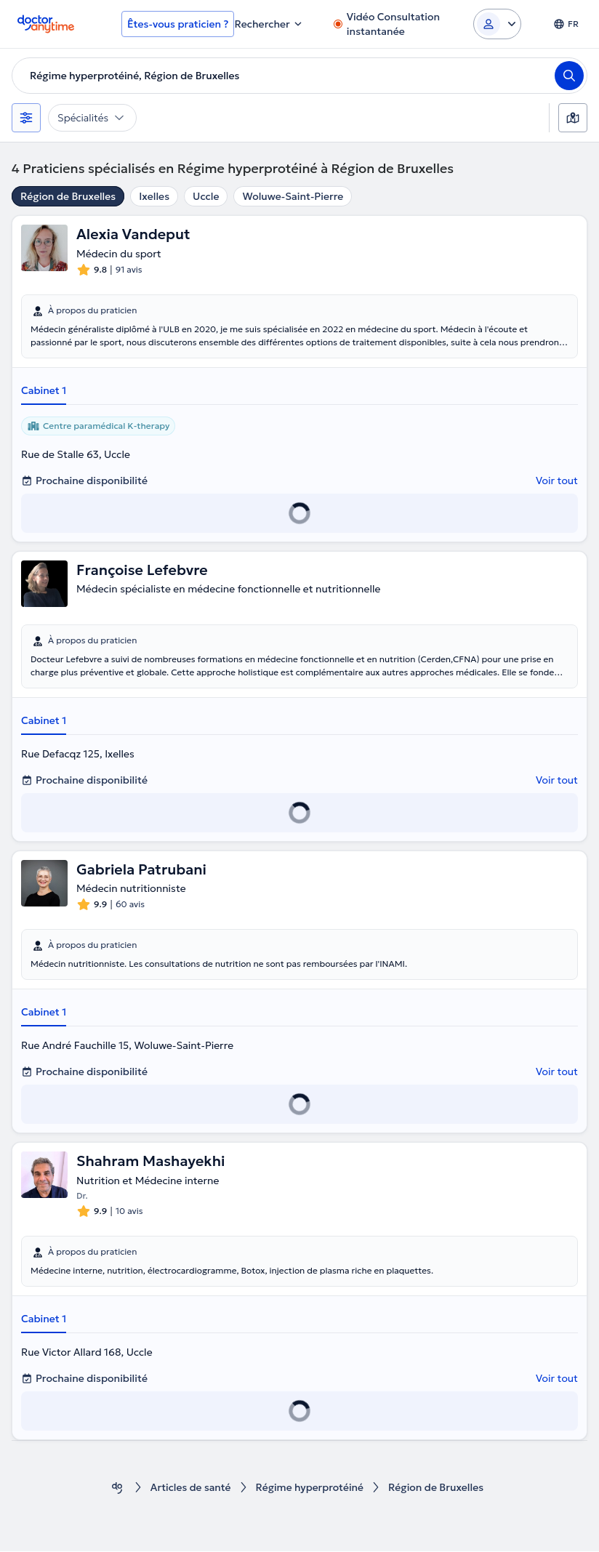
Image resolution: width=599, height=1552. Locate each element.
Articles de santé (189, 1488)
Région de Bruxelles (68, 196)
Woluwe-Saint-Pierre (292, 196)
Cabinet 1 (43, 390)
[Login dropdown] (497, 24)
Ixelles (154, 196)
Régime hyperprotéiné (309, 1488)
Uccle (206, 196)
